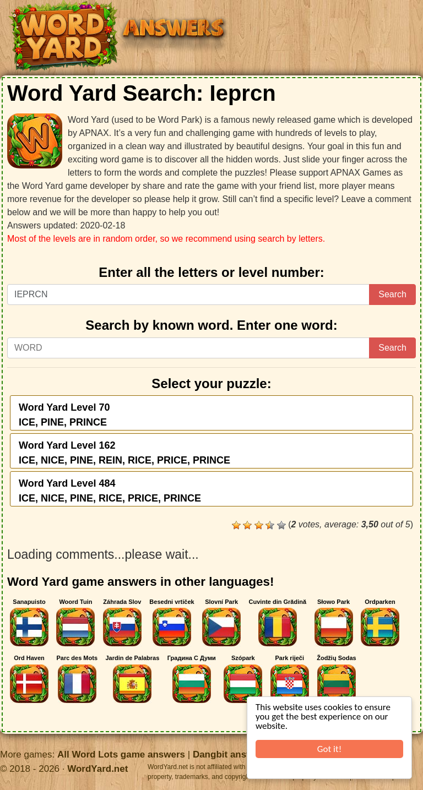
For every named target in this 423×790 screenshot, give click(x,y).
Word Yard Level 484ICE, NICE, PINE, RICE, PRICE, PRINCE (110, 491)
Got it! (329, 749)
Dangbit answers (230, 754)
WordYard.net (97, 769)
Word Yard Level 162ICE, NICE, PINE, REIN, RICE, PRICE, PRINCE (124, 453)
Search (392, 294)
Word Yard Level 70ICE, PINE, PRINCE (64, 415)
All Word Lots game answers (121, 754)
